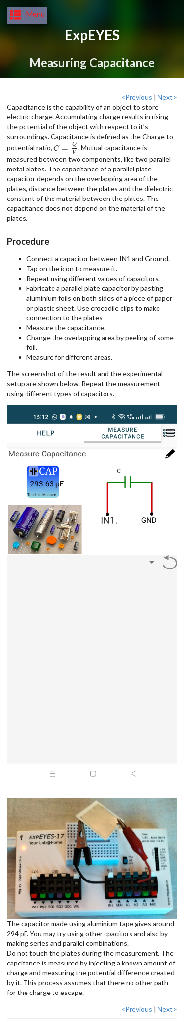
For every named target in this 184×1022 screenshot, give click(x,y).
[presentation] (65, 148)
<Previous (136, 97)
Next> (167, 97)
